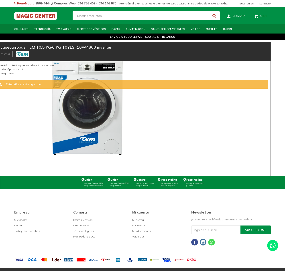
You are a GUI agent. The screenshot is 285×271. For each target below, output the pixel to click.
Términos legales (83, 231)
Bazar (116, 29)
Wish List (138, 236)
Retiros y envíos (83, 220)
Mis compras (140, 225)
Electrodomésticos (91, 29)
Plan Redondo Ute (84, 236)
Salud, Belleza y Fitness (168, 29)
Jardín (227, 29)
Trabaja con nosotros (27, 231)
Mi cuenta (138, 220)
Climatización (135, 29)
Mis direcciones (141, 231)
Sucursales (246, 3)
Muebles (211, 29)
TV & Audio (63, 29)
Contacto (265, 3)
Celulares (21, 29)
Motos (195, 29)
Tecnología (42, 29)
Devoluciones (81, 225)
